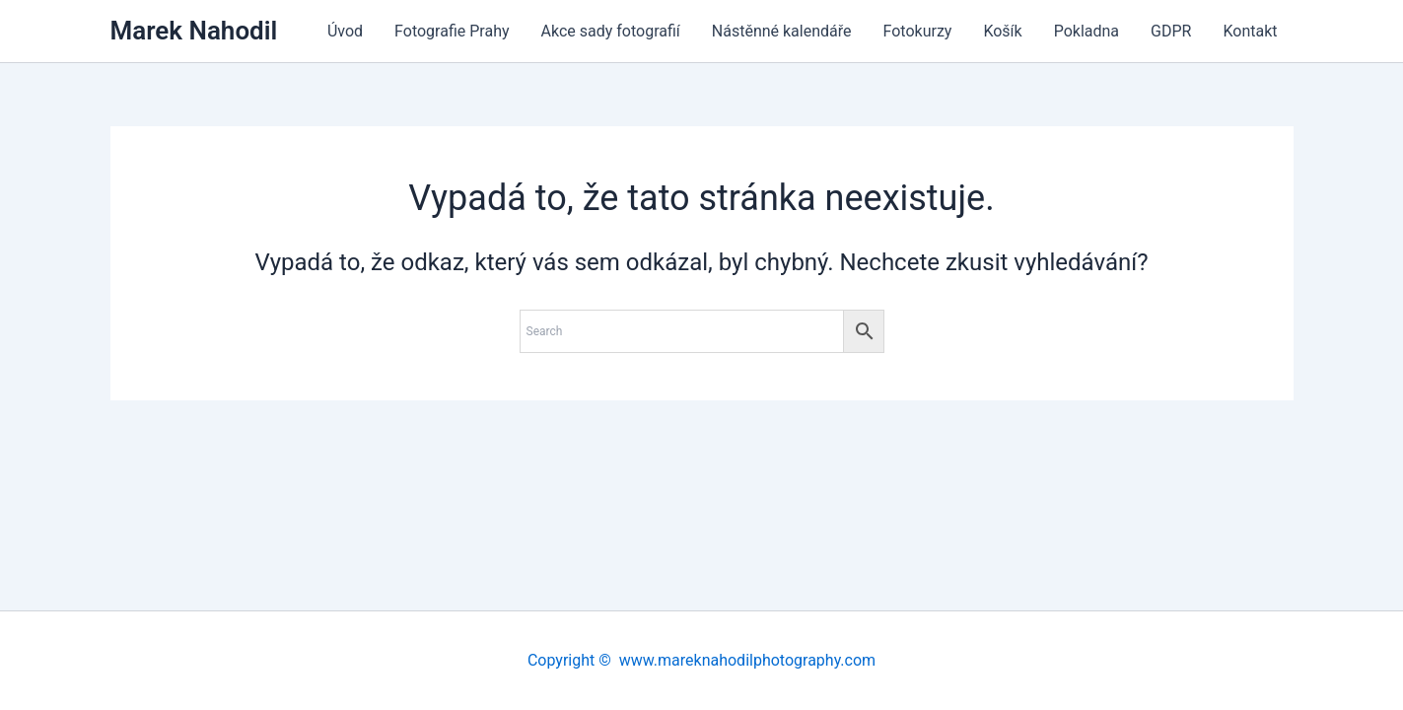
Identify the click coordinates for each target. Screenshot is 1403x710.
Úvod (345, 31)
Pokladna (1086, 31)
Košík (1002, 31)
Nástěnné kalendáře (782, 31)
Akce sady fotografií (610, 31)
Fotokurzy (917, 31)
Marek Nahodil (194, 30)
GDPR (1171, 31)
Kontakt (1250, 31)
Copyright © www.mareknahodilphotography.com (701, 660)
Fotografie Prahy (451, 31)
